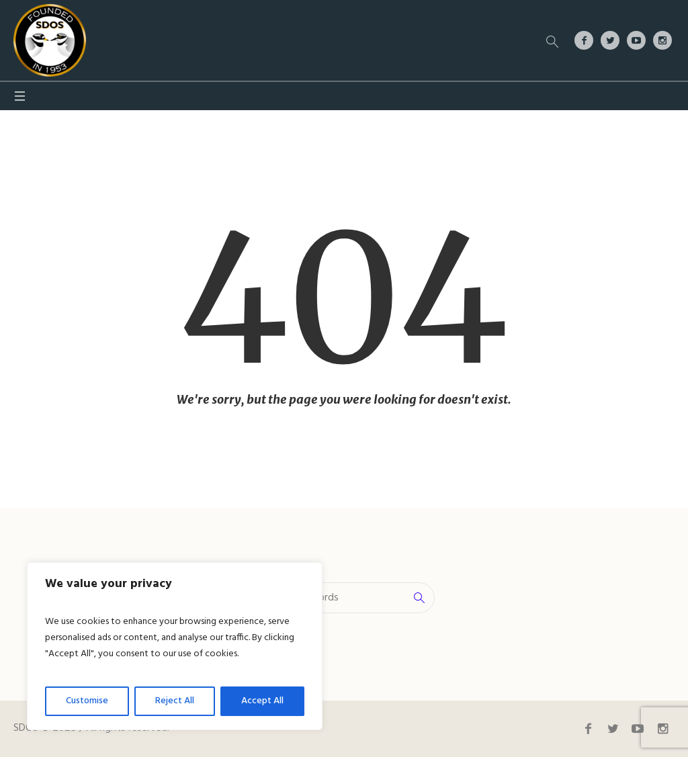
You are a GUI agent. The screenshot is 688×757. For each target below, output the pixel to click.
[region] (174, 646)
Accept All (262, 701)
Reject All (174, 701)
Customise (87, 701)
